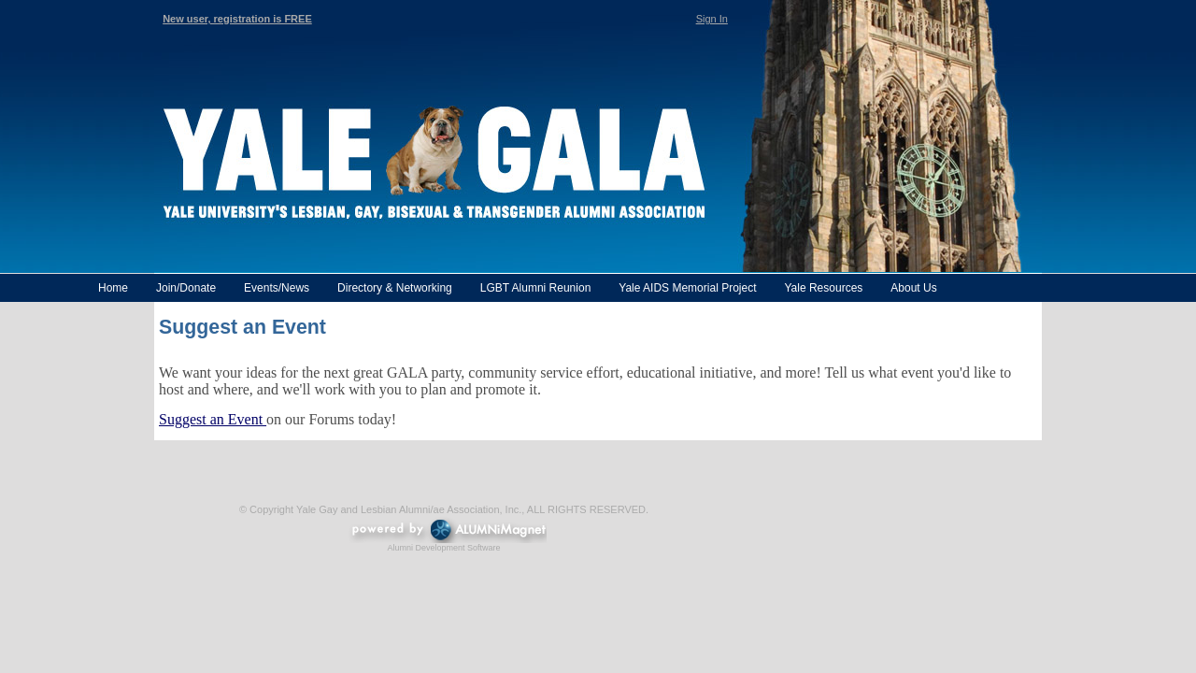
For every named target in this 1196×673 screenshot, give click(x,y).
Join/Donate (186, 287)
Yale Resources (823, 287)
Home (113, 287)
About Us (913, 287)
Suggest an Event (212, 419)
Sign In (712, 18)
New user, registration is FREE (237, 18)
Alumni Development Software (443, 547)
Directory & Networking (394, 287)
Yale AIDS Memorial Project (687, 287)
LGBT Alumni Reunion (535, 287)
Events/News (276, 287)
